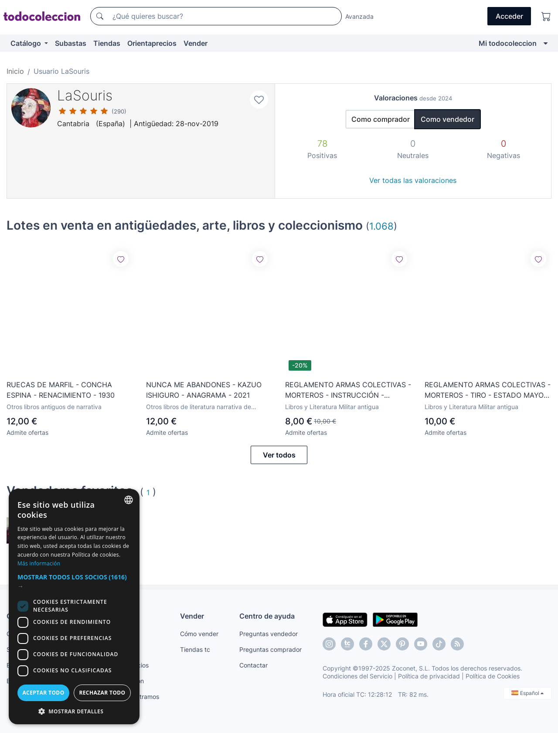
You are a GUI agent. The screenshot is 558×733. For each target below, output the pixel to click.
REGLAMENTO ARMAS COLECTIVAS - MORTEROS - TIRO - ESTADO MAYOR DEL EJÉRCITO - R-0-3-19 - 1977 (488, 390)
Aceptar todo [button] (43, 692)
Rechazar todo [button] (102, 692)
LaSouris (84, 95)
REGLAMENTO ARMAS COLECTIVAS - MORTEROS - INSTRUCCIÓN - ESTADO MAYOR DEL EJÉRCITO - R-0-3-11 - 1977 (348, 390)
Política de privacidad (429, 676)
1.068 (381, 226)
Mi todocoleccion (508, 43)
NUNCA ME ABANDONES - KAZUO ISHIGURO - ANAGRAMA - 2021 (204, 389)
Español (527, 693)
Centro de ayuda (267, 616)
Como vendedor (447, 119)
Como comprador (380, 119)
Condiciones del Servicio (357, 676)
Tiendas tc (195, 649)
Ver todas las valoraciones (412, 180)
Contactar (253, 665)
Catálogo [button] (26, 43)
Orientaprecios (152, 43)
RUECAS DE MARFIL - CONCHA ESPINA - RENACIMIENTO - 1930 (61, 389)
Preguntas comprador (270, 649)
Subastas (70, 43)
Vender (196, 43)
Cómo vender (199, 633)
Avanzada (359, 16)
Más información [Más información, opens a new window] (38, 563)
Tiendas (106, 43)
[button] (74, 581)
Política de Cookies (493, 676)
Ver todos (279, 455)
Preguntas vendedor (268, 633)
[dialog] (74, 606)
